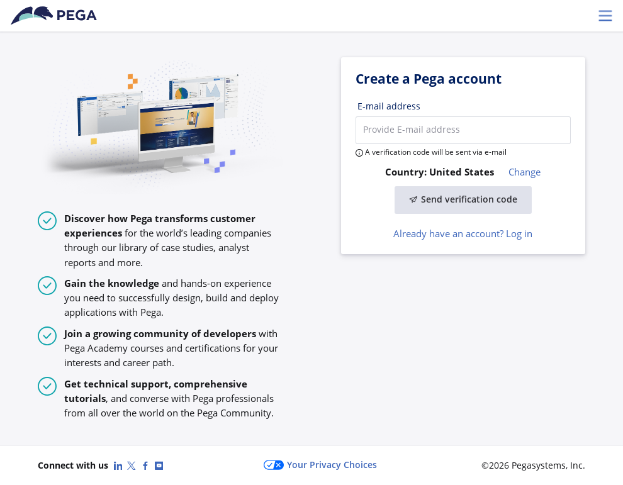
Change (524, 171)
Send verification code (463, 199)
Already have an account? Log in (462, 233)
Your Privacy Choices (320, 465)
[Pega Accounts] (56, 16)
